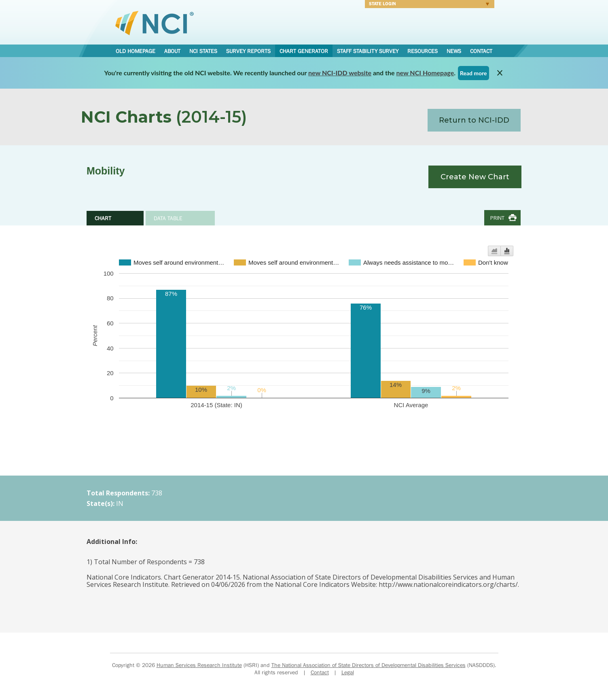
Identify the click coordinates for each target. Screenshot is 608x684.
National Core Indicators (154, 22)
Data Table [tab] (168, 218)
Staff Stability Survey (367, 51)
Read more (473, 73)
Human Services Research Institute (199, 665)
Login (427, 5)
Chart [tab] (103, 218)
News (454, 51)
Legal (347, 672)
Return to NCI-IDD (474, 120)
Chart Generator (304, 51)
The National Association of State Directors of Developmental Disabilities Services (368, 665)
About (172, 51)
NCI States (203, 51)
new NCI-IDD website (339, 72)
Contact (481, 51)
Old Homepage (135, 51)
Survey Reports (248, 51)
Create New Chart (475, 176)
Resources (422, 51)
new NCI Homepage (425, 72)
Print (497, 217)
